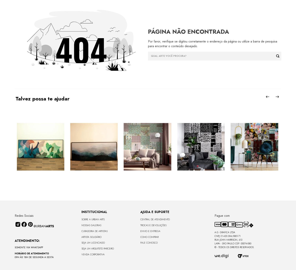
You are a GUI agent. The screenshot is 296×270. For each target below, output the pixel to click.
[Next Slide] (277, 97)
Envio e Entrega (150, 231)
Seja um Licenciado (93, 243)
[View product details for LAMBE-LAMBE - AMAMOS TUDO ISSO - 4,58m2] (254, 147)
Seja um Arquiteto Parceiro (97, 248)
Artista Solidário (91, 237)
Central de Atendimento (155, 219)
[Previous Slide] (267, 97)
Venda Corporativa (93, 254)
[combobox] (214, 56)
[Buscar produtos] (278, 56)
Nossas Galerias (91, 225)
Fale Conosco (149, 243)
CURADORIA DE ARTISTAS (94, 231)
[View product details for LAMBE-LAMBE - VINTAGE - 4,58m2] (147, 147)
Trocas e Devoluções (153, 225)
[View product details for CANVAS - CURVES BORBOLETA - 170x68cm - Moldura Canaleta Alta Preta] (40, 147)
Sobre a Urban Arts (93, 219)
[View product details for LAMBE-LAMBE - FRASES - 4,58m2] (201, 147)
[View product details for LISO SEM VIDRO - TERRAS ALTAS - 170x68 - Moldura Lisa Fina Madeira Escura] (94, 147)
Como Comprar (149, 237)
